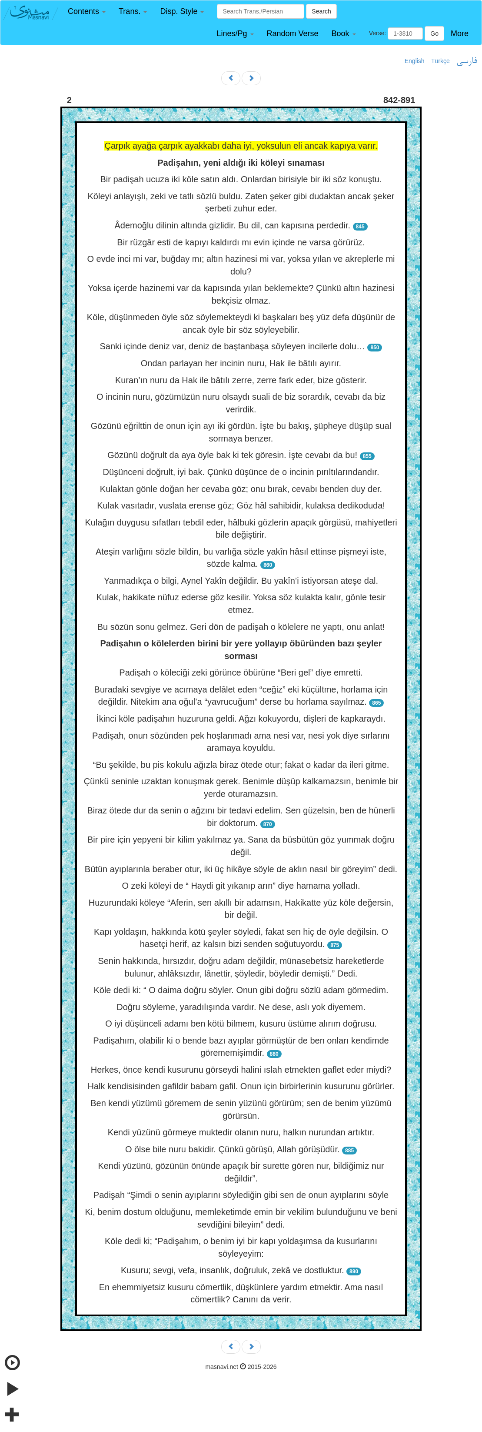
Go (434, 33)
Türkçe (440, 60)
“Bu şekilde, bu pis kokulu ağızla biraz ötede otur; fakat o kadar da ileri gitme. (241, 765)
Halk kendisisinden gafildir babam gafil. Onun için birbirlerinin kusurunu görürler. (241, 1086)
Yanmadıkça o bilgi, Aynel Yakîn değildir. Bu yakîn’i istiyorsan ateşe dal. (241, 581)
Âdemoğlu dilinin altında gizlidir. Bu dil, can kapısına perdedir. (232, 225)
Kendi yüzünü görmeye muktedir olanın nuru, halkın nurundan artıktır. (241, 1132)
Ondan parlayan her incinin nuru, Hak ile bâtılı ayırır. (241, 363)
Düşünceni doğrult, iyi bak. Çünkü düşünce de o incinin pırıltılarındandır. (241, 472)
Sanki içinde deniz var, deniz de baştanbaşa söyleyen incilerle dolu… (232, 346)
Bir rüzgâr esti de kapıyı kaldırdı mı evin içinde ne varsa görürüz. (241, 242)
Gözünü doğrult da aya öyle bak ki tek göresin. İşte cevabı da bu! (232, 455)
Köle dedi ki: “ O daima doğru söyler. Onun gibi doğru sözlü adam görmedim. (240, 990)
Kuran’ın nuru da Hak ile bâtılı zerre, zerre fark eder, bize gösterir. (241, 380)
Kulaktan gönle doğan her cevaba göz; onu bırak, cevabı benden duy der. (241, 489)
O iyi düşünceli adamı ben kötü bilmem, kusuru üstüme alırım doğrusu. (241, 1023)
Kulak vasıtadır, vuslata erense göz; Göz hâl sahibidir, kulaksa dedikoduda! (241, 505)
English (415, 60)
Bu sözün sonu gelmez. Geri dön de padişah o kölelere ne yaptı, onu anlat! (241, 627)
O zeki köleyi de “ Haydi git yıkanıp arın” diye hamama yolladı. (241, 885)
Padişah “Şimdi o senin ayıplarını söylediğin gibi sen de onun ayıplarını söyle (241, 1195)
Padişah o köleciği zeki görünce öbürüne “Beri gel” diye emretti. (240, 672)
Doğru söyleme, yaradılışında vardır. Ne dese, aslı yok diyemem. (240, 1007)
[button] (86, 11)
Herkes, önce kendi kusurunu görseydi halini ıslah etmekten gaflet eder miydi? (241, 1069)
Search (321, 11)
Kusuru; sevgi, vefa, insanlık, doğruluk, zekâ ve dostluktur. (232, 1270)
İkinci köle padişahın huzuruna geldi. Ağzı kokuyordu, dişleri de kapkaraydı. (241, 718)
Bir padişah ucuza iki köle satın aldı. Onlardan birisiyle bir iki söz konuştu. (241, 179)
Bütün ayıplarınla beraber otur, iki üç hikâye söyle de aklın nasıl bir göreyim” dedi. (241, 869)
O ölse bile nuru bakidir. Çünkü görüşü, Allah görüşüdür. (232, 1149)
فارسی (466, 61)
